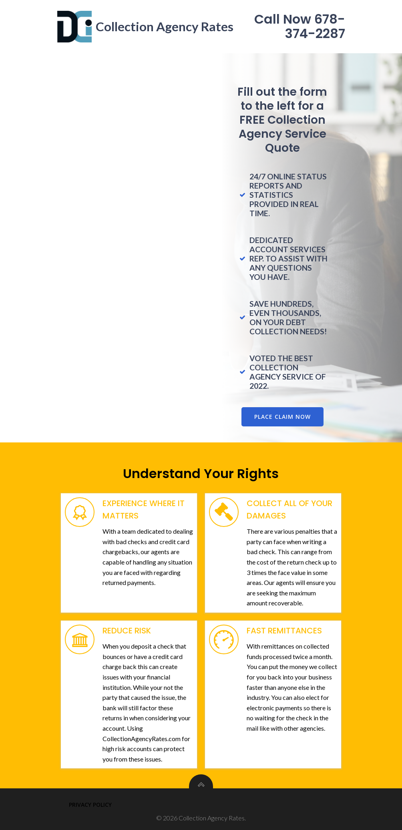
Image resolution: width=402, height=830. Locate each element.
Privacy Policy (90, 803)
